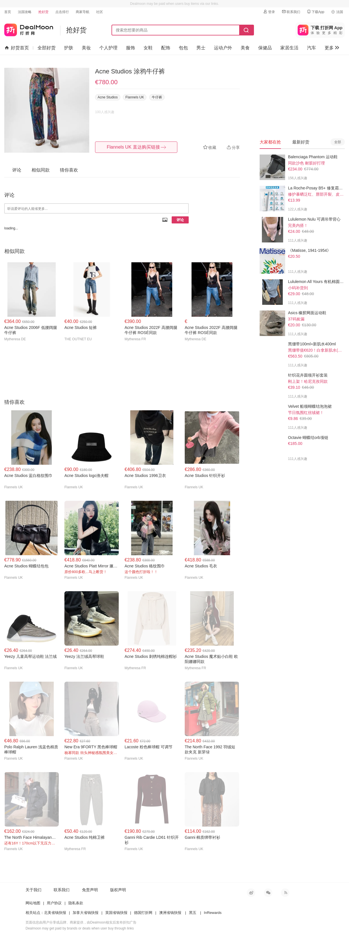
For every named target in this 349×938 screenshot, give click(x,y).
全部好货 (46, 47)
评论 (180, 220)
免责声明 (90, 890)
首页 (7, 12)
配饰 (165, 47)
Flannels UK (134, 97)
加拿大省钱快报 (85, 912)
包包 (183, 47)
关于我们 (33, 890)
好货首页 (17, 48)
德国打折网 (143, 912)
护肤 (68, 47)
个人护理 (108, 47)
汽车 (311, 47)
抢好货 (43, 12)
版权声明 (118, 890)
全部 (337, 142)
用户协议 (54, 903)
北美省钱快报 (55, 912)
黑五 (192, 912)
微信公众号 (268, 892)
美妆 (86, 47)
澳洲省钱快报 (170, 912)
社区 (99, 12)
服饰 (130, 47)
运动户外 (223, 47)
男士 (200, 47)
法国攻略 (24, 12)
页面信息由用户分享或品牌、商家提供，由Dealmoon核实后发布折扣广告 (81, 922)
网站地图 (33, 903)
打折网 (28, 29)
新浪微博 (251, 892)
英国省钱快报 (116, 912)
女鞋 (148, 47)
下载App (315, 11)
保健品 (265, 47)
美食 (245, 47)
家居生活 (289, 47)
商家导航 (82, 12)
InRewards (213, 912)
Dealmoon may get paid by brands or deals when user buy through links (80, 928)
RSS (285, 892)
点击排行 (62, 12)
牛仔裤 (157, 97)
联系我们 (290, 11)
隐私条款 (75, 903)
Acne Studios (108, 97)
